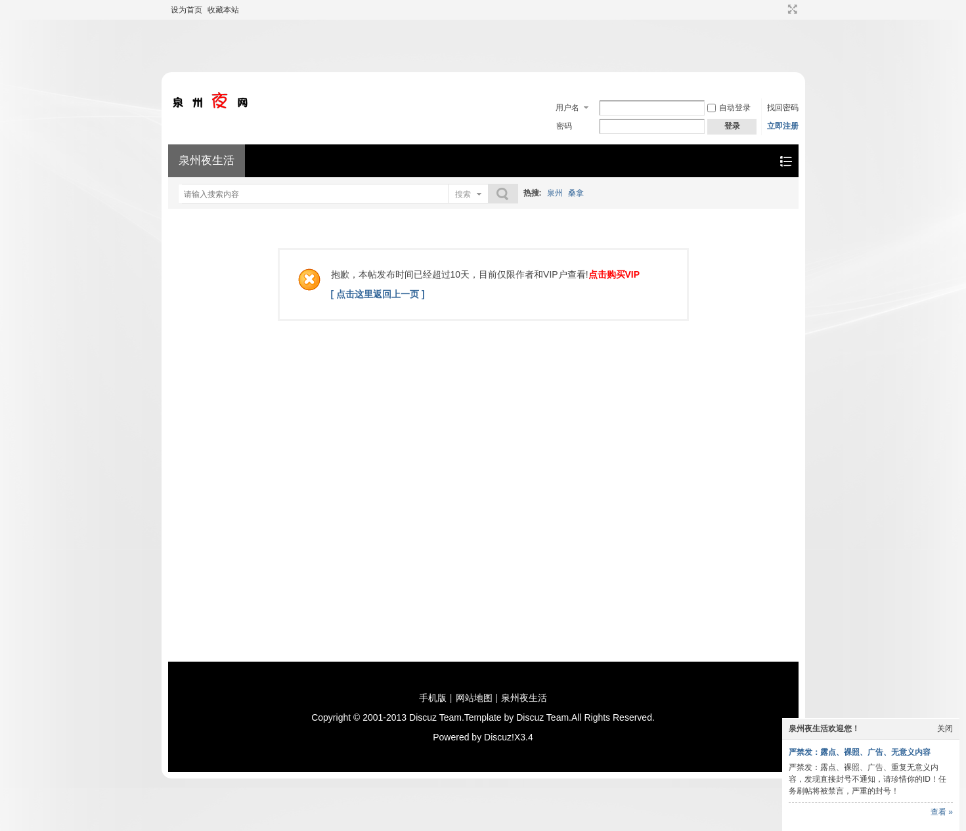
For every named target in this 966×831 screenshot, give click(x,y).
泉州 (555, 193)
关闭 (945, 728)
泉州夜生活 (206, 160)
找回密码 (783, 107)
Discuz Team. (436, 717)
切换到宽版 (791, 9)
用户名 (567, 107)
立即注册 (783, 126)
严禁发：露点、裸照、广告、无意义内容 (860, 752)
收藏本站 (223, 9)
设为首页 (186, 9)
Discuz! (499, 737)
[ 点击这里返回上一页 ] (378, 294)
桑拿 (576, 193)
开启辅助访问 (780, 9)
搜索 (463, 194)
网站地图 (474, 697)
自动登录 (729, 107)
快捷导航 (785, 161)
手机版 (433, 697)
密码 (564, 126)
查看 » (942, 812)
